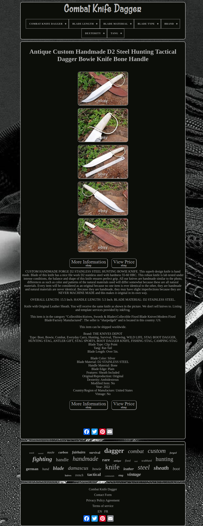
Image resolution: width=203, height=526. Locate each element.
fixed (127, 460)
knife (112, 467)
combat (136, 451)
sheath (161, 468)
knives (68, 475)
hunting (164, 459)
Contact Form (103, 494)
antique (117, 460)
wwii (31, 452)
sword (40, 453)
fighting (42, 459)
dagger (114, 450)
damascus (78, 468)
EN (100, 511)
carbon (63, 452)
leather (129, 469)
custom (157, 450)
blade (58, 468)
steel (144, 467)
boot (176, 469)
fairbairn (78, 452)
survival (94, 452)
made (50, 452)
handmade (85, 458)
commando (109, 476)
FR (106, 511)
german (32, 469)
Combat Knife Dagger (103, 489)
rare (106, 459)
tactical (94, 474)
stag (120, 475)
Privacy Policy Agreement (103, 500)
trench (79, 475)
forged (173, 452)
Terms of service (102, 506)
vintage (134, 474)
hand (45, 469)
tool (136, 461)
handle (62, 459)
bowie (96, 469)
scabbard (147, 460)
